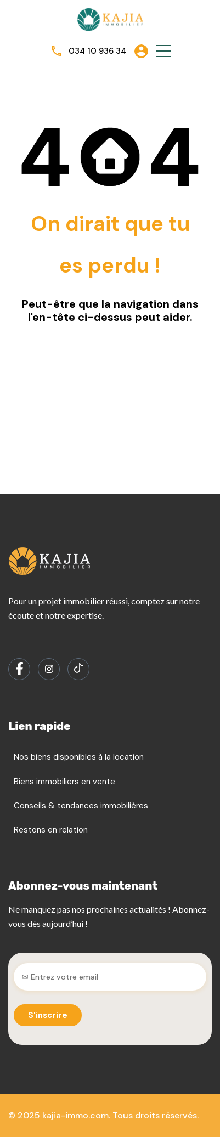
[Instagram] (49, 669)
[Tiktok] (78, 669)
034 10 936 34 (97, 51)
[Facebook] (19, 669)
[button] (163, 51)
